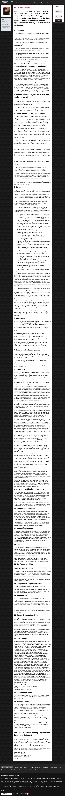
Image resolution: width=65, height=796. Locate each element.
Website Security (54, 767)
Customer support (39, 2)
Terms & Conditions (35, 767)
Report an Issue (34, 769)
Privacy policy (6, 27)
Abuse (48, 788)
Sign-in (61, 2)
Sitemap (16, 769)
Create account (26, 2)
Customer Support (24, 769)
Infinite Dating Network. (19, 785)
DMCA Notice (43, 788)
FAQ (48, 2)
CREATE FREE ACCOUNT (7, 767)
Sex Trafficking (36, 788)
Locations (26, 767)
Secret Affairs (18, 767)
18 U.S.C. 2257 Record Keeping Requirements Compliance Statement (16, 788)
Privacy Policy (27, 323)
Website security (6, 26)
